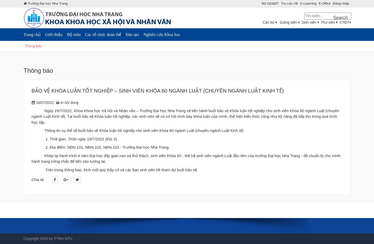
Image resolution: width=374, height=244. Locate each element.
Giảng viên (289, 22)
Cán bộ (269, 22)
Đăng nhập (341, 3)
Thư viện (329, 22)
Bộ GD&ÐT (270, 3)
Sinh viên (309, 22)
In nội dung (67, 103)
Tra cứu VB (289, 3)
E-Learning (308, 3)
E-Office (325, 3)
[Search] (327, 16)
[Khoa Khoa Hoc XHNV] (101, 18)
